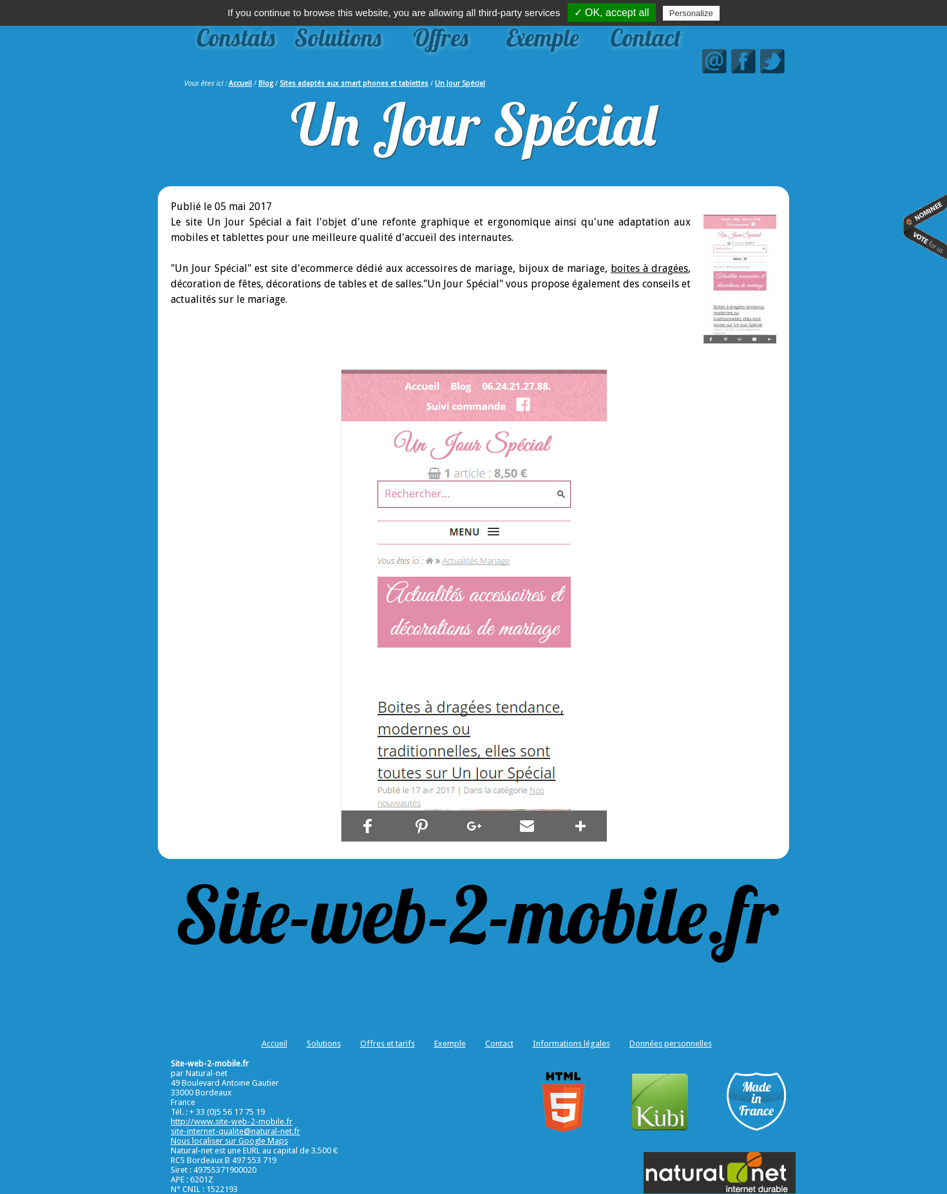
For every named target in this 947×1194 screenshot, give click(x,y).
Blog (265, 83)
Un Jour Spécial (460, 83)
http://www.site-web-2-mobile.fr (231, 1121)
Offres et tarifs (387, 1043)
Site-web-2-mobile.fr (476, 914)
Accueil (240, 83)
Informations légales (571, 1043)
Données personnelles (670, 1043)
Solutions (337, 37)
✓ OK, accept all (611, 12)
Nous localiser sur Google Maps (229, 1141)
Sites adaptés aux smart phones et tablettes (354, 83)
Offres (440, 37)
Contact (645, 37)
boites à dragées (649, 268)
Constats (235, 37)
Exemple (542, 37)
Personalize (691, 13)
